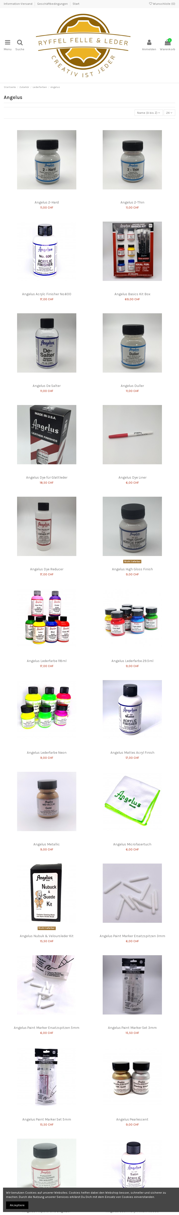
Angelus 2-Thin (132, 202)
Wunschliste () (162, 4)
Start (76, 4)
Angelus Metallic (46, 844)
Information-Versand (18, 4)
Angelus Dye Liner (132, 477)
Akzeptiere (17, 1205)
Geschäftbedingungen (53, 4)
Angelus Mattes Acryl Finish (132, 752)
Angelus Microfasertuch (132, 844)
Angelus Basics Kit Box (132, 294)
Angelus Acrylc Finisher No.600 (46, 294)
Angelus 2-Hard (47, 202)
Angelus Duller (132, 386)
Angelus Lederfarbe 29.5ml (132, 661)
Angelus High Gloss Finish (132, 569)
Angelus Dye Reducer (46, 569)
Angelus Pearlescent (132, 1119)
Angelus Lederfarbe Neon (47, 752)
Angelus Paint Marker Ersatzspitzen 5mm (46, 1028)
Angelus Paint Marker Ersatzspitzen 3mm (132, 936)
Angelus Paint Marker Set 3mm (132, 1028)
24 (169, 113)
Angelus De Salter (47, 386)
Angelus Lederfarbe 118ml (47, 661)
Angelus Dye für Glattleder (46, 477)
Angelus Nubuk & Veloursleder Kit (47, 936)
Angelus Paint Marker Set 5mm (46, 1119)
